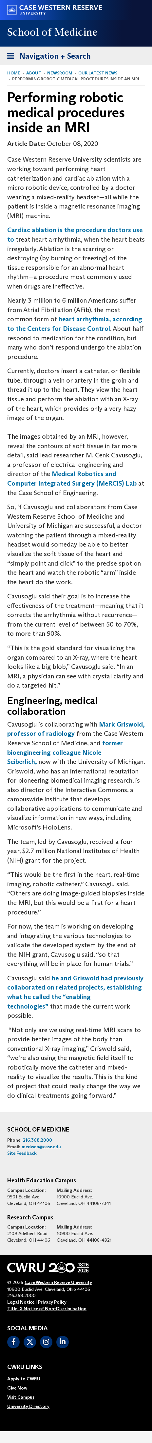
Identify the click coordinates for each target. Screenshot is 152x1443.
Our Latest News (97, 72)
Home (13, 72)
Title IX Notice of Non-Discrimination (46, 1309)
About (33, 72)
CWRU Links (24, 1367)
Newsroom (59, 72)
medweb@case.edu (41, 1147)
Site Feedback (22, 1153)
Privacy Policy (52, 1302)
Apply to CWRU (23, 1379)
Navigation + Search (47, 55)
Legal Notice (20, 1302)
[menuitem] (28, 1378)
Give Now (17, 1388)
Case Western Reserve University (58, 1282)
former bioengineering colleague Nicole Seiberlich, (65, 752)
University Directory (28, 1406)
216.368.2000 (37, 1140)
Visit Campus (20, 1397)
